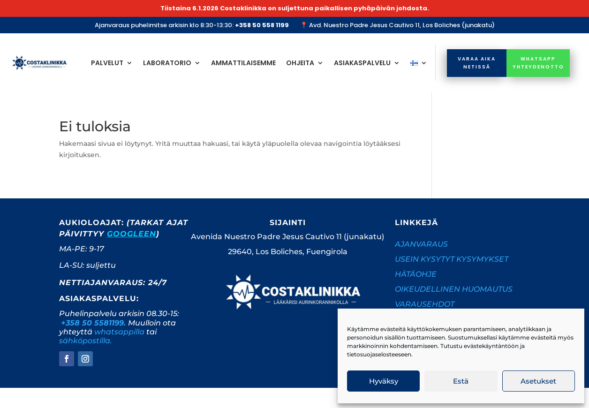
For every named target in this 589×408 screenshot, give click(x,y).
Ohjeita (300, 63)
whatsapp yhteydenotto (538, 62)
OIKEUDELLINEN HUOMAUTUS (454, 289)
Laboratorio (167, 63)
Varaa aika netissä (477, 62)
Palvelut (107, 63)
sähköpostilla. (85, 340)
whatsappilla (119, 331)
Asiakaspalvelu (362, 63)
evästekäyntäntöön (491, 345)
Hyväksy (383, 381)
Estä (460, 381)
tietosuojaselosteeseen (379, 354)
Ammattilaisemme (243, 63)
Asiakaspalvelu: (99, 298)
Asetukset (538, 381)
